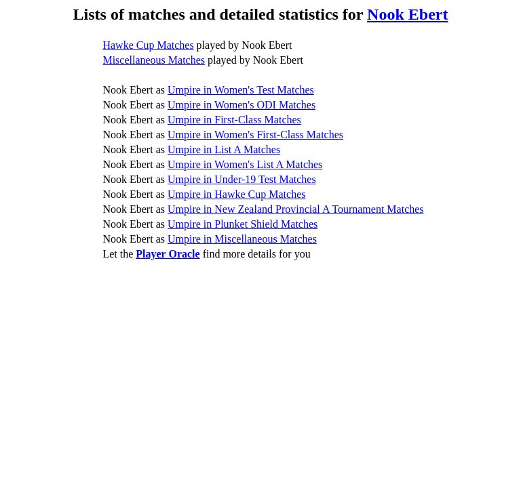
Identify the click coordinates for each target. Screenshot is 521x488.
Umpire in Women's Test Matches (241, 90)
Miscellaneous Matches (153, 60)
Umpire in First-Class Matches (234, 119)
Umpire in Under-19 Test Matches (242, 179)
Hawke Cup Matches (147, 45)
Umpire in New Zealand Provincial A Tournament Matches (296, 209)
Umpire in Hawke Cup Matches (237, 194)
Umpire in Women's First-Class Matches (255, 134)
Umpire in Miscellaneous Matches (242, 239)
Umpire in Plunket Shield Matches (242, 224)
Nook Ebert (407, 14)
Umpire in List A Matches (224, 149)
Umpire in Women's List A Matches (245, 164)
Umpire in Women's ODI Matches (241, 104)
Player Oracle (167, 254)
